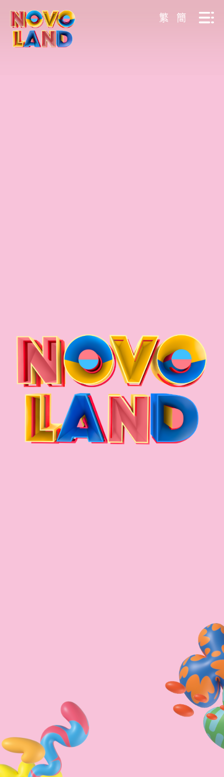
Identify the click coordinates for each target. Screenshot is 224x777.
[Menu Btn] (206, 17)
